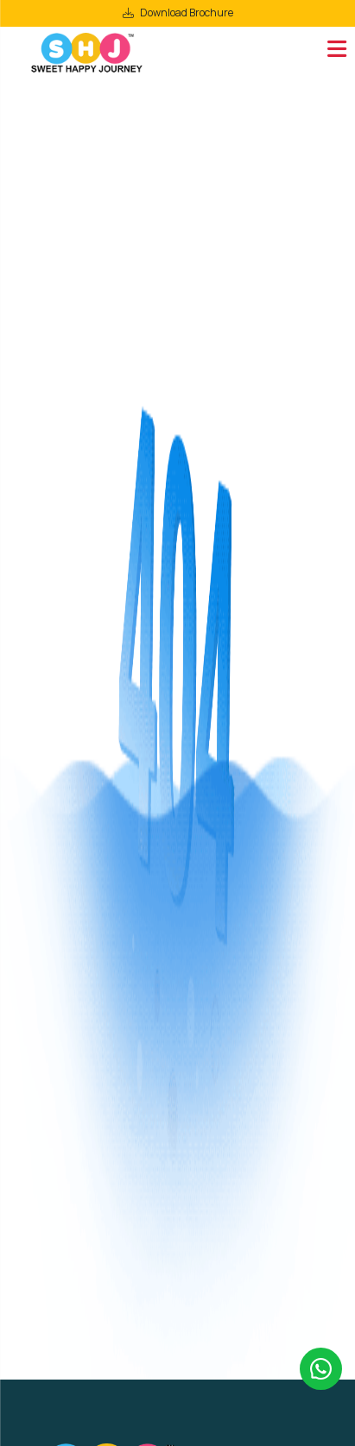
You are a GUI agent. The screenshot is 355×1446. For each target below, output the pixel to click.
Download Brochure (186, 12)
